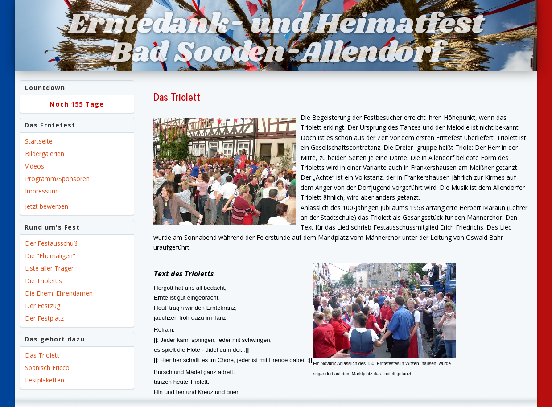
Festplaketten (44, 380)
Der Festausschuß (51, 243)
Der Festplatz (44, 318)
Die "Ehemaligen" (50, 255)
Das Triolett (42, 355)
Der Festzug (42, 305)
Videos (34, 166)
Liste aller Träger (49, 268)
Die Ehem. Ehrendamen (59, 293)
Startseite (39, 141)
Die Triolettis (43, 280)
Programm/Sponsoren (57, 178)
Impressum (41, 191)
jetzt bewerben (46, 206)
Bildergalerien (44, 153)
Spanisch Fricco (47, 367)
